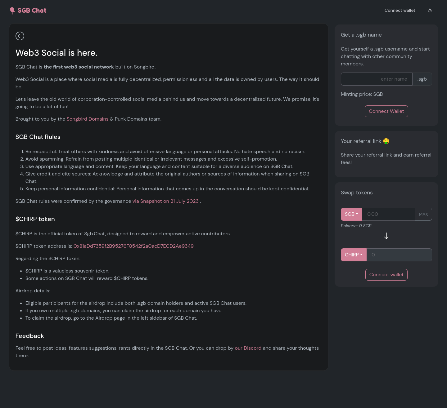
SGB (349, 214)
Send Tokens (36, 96)
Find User (32, 171)
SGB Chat (28, 11)
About (28, 186)
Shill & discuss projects (43, 58)
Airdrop (30, 141)
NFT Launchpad (39, 81)
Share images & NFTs (40, 45)
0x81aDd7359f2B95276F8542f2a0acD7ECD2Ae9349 (214, 276)
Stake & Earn (36, 111)
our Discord (109, 392)
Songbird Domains (168, 119)
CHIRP (352, 254)
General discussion (38, 33)
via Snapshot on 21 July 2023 (246, 231)
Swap (27, 126)
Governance (39, 156)
